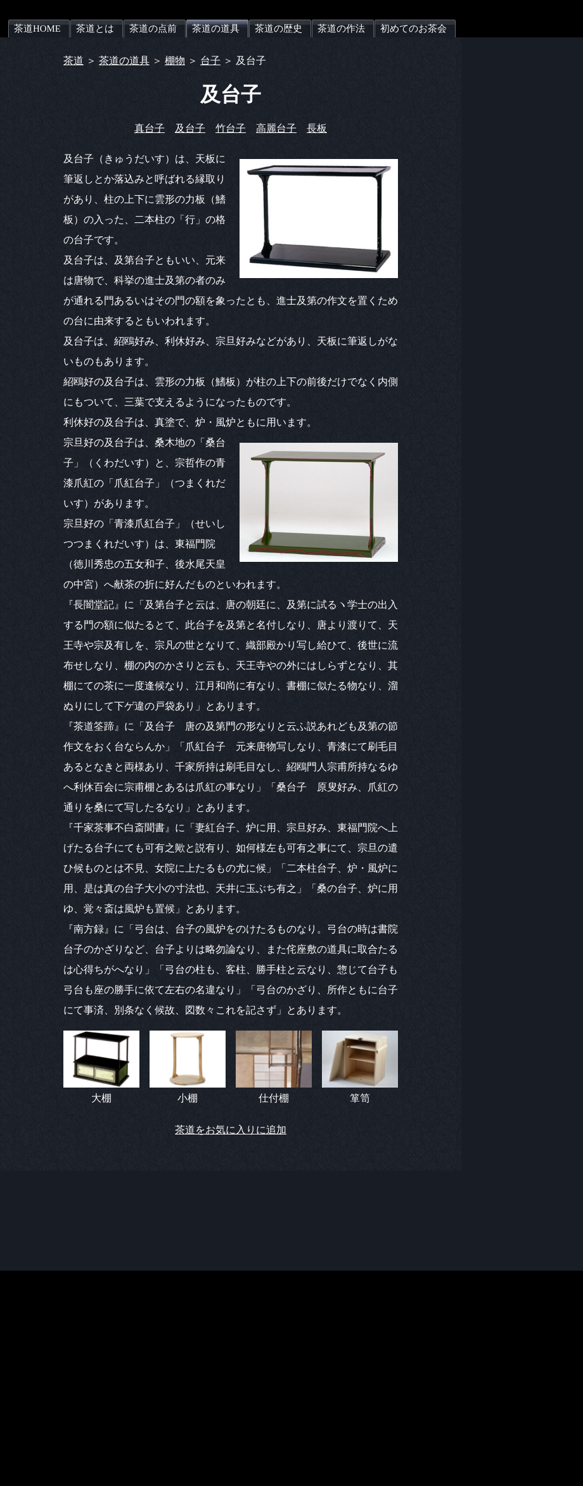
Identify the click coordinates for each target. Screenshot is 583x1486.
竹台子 (230, 128)
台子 (210, 60)
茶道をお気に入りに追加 (230, 1129)
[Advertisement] (230, 1199)
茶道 (73, 60)
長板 (317, 128)
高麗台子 (276, 128)
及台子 (190, 128)
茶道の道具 (124, 60)
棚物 (175, 60)
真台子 (149, 128)
